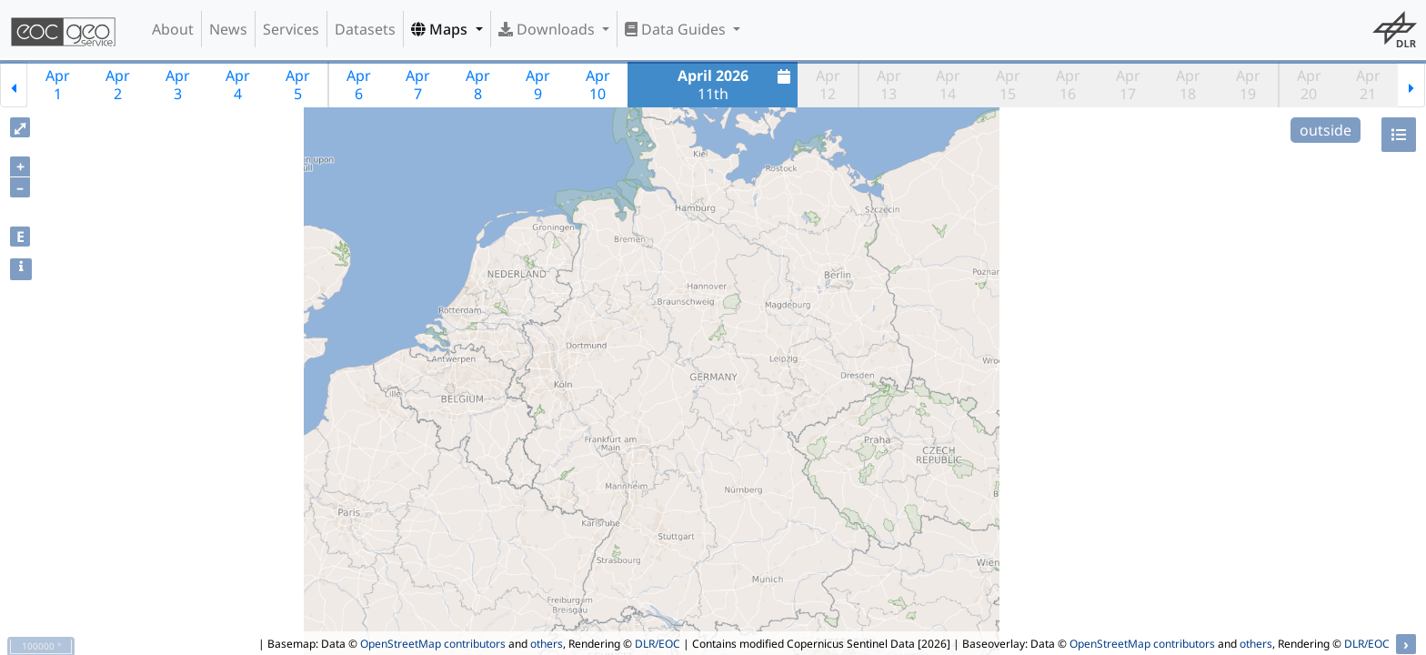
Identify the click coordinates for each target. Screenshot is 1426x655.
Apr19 (1248, 85)
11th (737, 85)
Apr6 (358, 85)
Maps (441, 29)
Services (291, 29)
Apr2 (117, 85)
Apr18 (1188, 85)
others (546, 643)
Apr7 (418, 85)
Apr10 (598, 85)
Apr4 (238, 85)
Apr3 (178, 85)
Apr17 (1128, 85)
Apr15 (1008, 85)
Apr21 (1368, 85)
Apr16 (1068, 85)
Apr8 (478, 85)
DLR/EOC (657, 643)
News (228, 29)
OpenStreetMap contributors (433, 643)
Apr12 (828, 85)
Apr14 (948, 85)
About (173, 29)
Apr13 (889, 85)
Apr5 (298, 85)
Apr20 (1309, 85)
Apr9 (538, 85)
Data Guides (677, 29)
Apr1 (57, 85)
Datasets (365, 29)
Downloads (548, 29)
